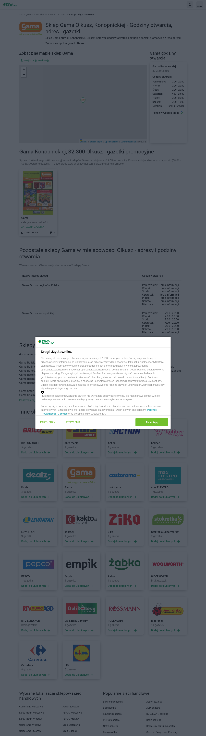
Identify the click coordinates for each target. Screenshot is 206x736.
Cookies (63, 413)
